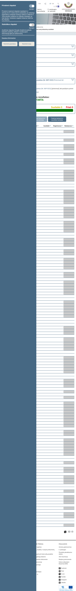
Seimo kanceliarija (41, 10)
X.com (63, 572)
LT (50, 3)
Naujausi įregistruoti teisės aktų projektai (41, 553)
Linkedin (63, 581)
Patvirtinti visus (26, 44)
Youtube (63, 575)
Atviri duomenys (63, 555)
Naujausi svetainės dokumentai (39, 558)
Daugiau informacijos (9, 38)
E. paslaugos (62, 548)
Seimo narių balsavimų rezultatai (44, 29)
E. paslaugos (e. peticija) (52, 10)
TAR (39, 3)
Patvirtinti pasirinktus (9, 44)
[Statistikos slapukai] (32, 24)
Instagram (64, 578)
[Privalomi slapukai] (32, 6)
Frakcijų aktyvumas (37, 27)
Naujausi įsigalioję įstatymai (38, 555)
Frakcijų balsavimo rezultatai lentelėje (57, 119)
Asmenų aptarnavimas (65, 545)
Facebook (63, 567)
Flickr (62, 569)
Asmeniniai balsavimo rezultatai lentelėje (38, 119)
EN (53, 3)
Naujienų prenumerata (65, 558)
